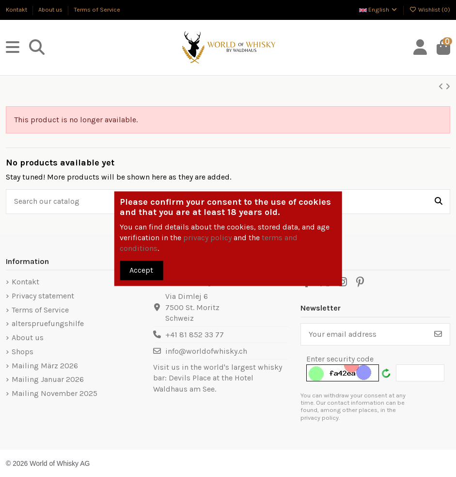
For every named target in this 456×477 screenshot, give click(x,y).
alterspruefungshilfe (48, 323)
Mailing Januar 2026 (48, 379)
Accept (141, 270)
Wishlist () (429, 9)
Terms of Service (97, 9)
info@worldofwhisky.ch (206, 351)
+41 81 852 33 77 (194, 334)
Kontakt (17, 9)
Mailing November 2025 (54, 393)
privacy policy (207, 238)
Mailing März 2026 (45, 365)
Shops (22, 351)
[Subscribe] (438, 334)
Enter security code (340, 358)
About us (51, 9)
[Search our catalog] (438, 201)
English (378, 9)
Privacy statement (43, 295)
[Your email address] (364, 334)
